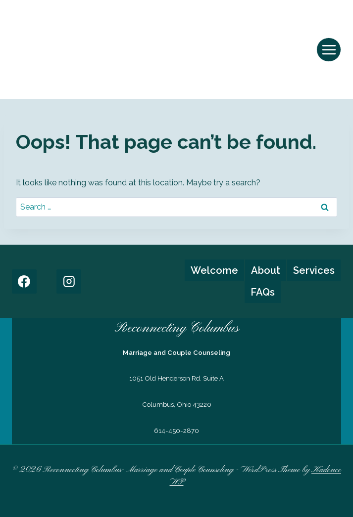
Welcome (214, 270)
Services (314, 270)
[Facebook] (24, 281)
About (265, 270)
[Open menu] (328, 50)
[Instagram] (68, 281)
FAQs (263, 292)
